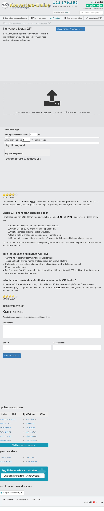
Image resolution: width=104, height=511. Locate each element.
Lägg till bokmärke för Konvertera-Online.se (22, 476)
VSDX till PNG (6, 462)
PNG (69, 217)
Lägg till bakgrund (14, 154)
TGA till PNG (5, 457)
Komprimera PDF (94, 18)
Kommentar (8, 323)
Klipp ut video (31, 436)
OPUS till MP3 (31, 441)
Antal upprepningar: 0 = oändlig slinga (25, 140)
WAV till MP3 (5, 432)
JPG (60, 217)
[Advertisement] (51, 63)
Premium (55, 18)
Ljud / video (28, 414)
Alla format (36, 499)
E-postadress (59, 343)
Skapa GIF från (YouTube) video (70, 29)
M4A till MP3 (5, 424)
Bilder (14, 414)
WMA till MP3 (5, 441)
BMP (58, 287)
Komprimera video (73, 18)
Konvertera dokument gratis (14, 18)
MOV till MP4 (5, 428)
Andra (4, 414)
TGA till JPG (30, 457)
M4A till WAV (31, 432)
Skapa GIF (30, 424)
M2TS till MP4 (31, 462)
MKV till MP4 (31, 419)
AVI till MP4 (30, 428)
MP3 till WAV (5, 436)
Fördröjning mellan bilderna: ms (22, 134)
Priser (67, 12)
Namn (6, 343)
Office (43, 414)
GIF (33, 201)
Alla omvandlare (38, 18)
